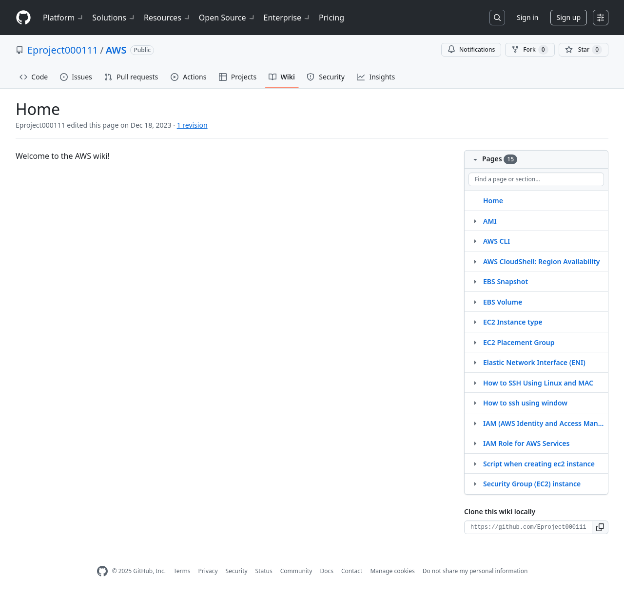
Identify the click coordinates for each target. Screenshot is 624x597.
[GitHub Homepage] (102, 571)
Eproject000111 (62, 50)
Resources (167, 17)
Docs (326, 571)
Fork (529, 50)
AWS (116, 50)
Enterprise (287, 17)
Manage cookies (392, 571)
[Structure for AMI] (475, 221)
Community (296, 571)
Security (237, 571)
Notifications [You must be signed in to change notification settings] (471, 49)
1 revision (192, 125)
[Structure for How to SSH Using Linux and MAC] (475, 382)
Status (264, 571)
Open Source (227, 17)
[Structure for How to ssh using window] (475, 402)
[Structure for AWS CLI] (475, 241)
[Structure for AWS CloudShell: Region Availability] (475, 261)
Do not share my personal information (475, 571)
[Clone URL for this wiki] (528, 527)
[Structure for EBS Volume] (475, 301)
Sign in (527, 17)
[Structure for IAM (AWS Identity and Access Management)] (475, 423)
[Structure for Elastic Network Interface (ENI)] (475, 362)
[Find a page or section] (536, 179)
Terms (182, 571)
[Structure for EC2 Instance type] (475, 321)
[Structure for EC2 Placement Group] (475, 342)
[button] (600, 527)
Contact (351, 571)
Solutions (114, 17)
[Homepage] (23, 18)
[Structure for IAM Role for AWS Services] (475, 443)
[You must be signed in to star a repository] (583, 50)
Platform (63, 17)
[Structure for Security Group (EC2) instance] (475, 483)
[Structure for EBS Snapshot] (475, 281)
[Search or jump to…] (497, 17)
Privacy (208, 571)
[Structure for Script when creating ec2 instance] (475, 463)
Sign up (569, 17)
